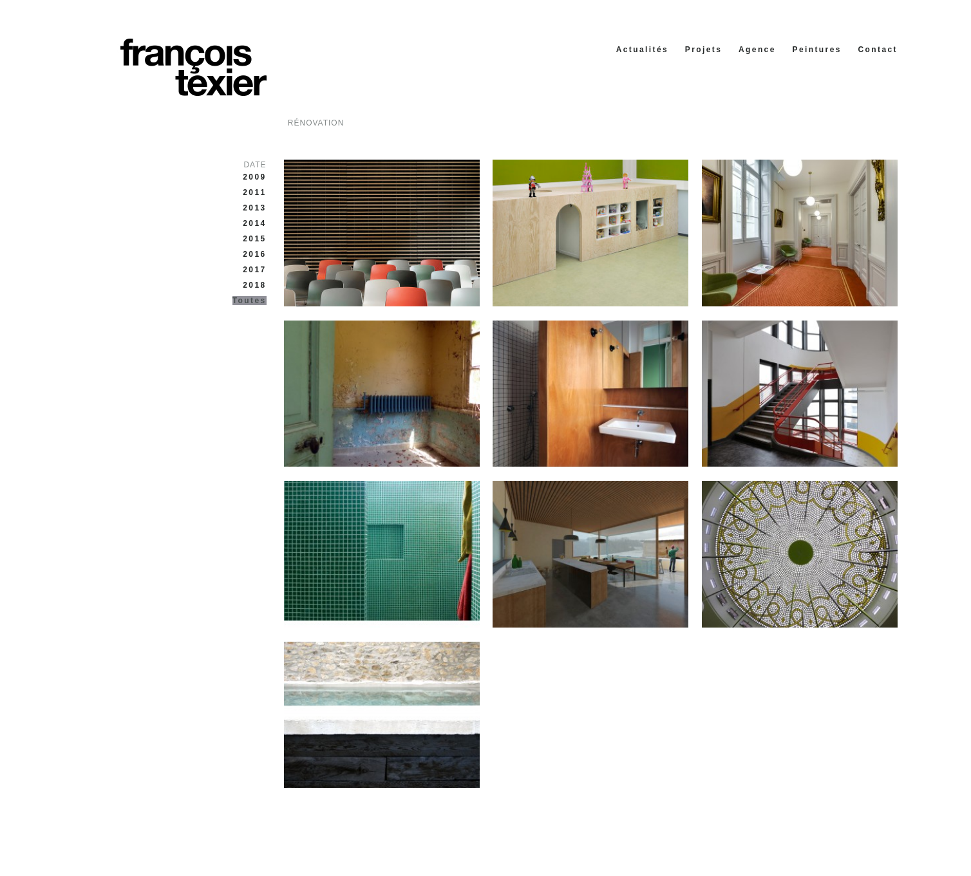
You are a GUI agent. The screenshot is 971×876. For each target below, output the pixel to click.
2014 (254, 223)
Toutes (249, 300)
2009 (254, 177)
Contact (878, 49)
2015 (254, 238)
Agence (757, 49)
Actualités (642, 49)
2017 (254, 269)
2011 (254, 192)
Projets (703, 49)
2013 (254, 207)
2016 (254, 254)
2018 (254, 285)
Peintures (817, 49)
